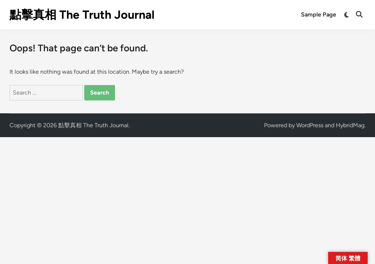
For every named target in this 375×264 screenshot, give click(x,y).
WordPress (309, 125)
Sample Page (318, 14)
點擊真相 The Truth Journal (82, 15)
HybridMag (350, 125)
